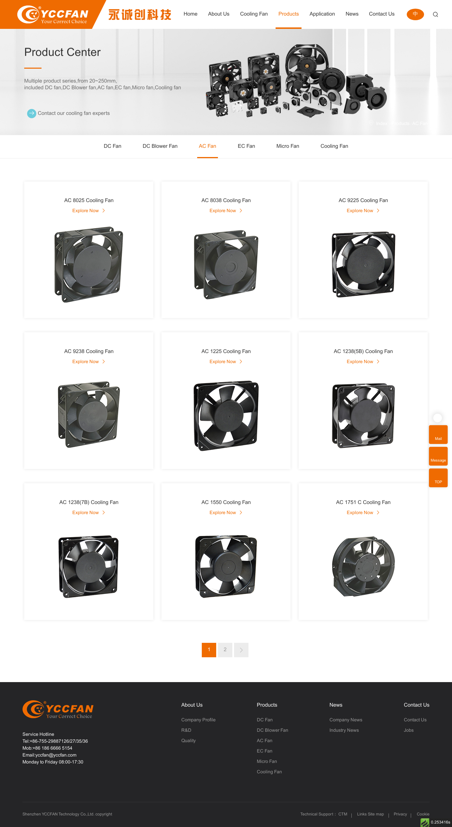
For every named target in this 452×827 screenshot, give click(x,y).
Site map (376, 814)
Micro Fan (287, 146)
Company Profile (198, 720)
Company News (345, 720)
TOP (438, 482)
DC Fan (112, 146)
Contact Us (417, 705)
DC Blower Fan (160, 146)
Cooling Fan (334, 146)
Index (381, 124)
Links (362, 814)
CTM (343, 814)
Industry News (344, 730)
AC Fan (420, 124)
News (335, 705)
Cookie (423, 814)
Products (400, 124)
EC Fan (246, 146)
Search (435, 15)
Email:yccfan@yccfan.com (49, 755)
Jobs (409, 730)
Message (438, 460)
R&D (186, 730)
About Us (192, 705)
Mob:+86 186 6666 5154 (47, 748)
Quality (188, 741)
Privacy (400, 814)
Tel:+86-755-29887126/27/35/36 (55, 741)
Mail (438, 439)
